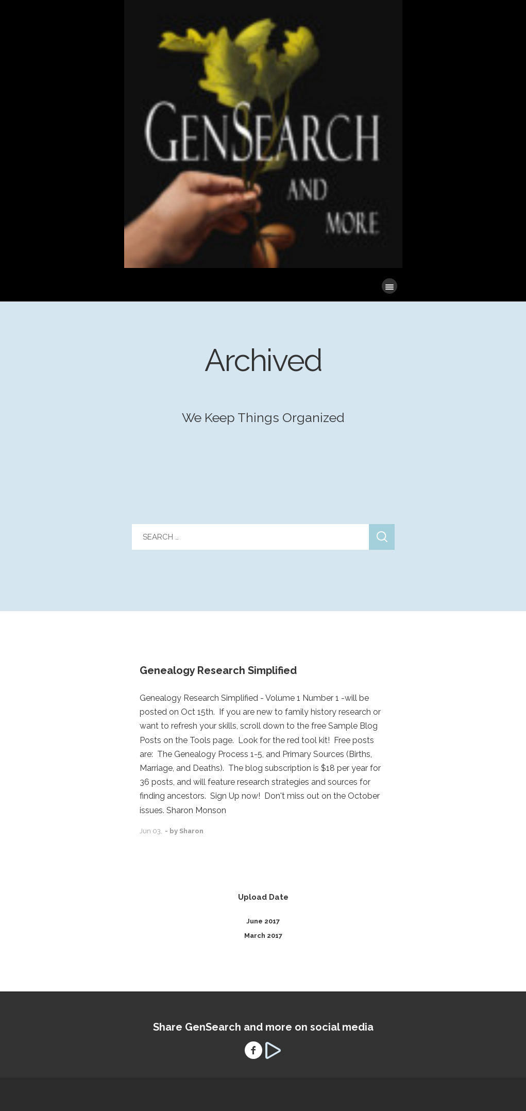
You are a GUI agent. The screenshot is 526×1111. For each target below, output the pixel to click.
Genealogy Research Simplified (218, 670)
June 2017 (263, 921)
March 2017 (263, 935)
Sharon (191, 831)
